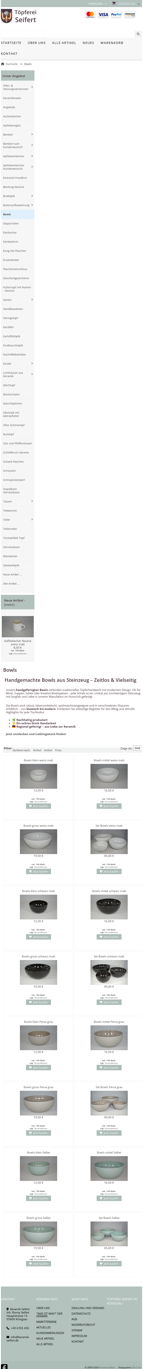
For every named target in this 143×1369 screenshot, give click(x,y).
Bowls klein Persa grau (38, 1009)
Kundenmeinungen (50, 1320)
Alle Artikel (44, 1331)
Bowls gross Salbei (38, 1205)
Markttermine (46, 1309)
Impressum (79, 1323)
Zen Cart (136, 1354)
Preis (58, 737)
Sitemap (77, 1317)
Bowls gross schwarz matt (38, 943)
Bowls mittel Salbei (109, 1139)
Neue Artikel (45, 1325)
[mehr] (9, 592)
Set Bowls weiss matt (109, 812)
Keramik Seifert (107, 1354)
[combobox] (123, 16)
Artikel (37, 737)
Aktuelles (43, 1314)
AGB (74, 1306)
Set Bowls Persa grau (109, 1074)
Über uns (43, 1295)
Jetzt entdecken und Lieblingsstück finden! (36, 721)
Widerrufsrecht (83, 1312)
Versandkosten (20, 640)
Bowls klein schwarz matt (38, 878)
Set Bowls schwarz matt (109, 943)
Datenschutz (81, 1300)
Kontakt (78, 1328)
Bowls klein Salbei (38, 1139)
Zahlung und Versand (88, 1295)
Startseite (12, 51)
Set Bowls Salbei (109, 1205)
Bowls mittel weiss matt (109, 747)
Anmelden (95, 3)
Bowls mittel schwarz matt (109, 878)
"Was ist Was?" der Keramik (49, 1302)
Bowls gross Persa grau (38, 1074)
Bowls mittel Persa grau (109, 1009)
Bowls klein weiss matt (38, 747)
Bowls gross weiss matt (38, 812)
